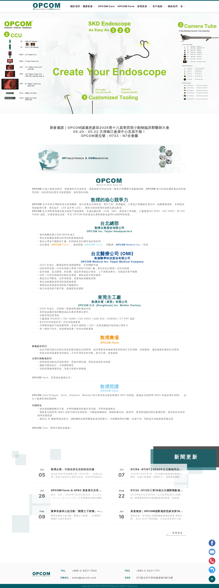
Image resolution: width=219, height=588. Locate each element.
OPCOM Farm (126, 6)
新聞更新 (142, 6)
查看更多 (177, 534)
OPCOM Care (106, 6)
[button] (16, 62)
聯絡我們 (173, 6)
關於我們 (75, 6)
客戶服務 (157, 6)
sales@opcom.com (84, 577)
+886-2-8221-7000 (84, 570)
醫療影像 (88, 6)
